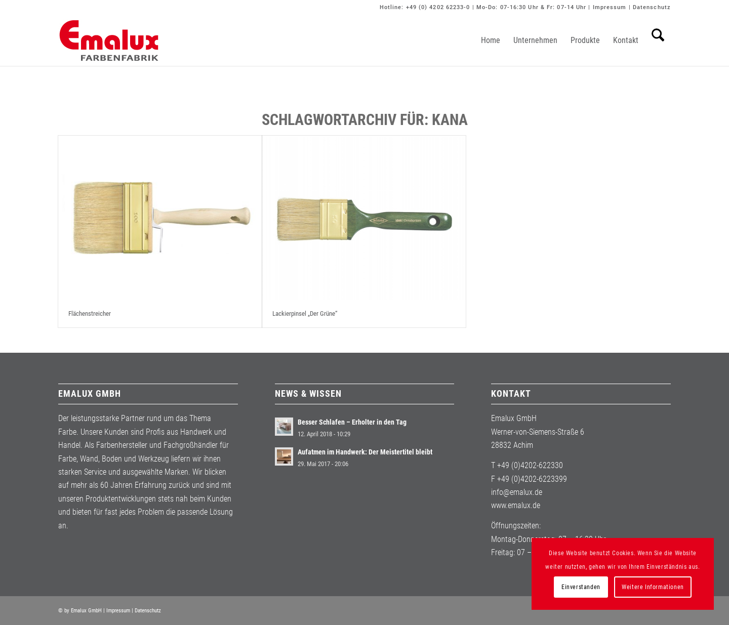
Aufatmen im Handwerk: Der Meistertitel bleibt (365, 452)
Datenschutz (652, 7)
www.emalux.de (515, 505)
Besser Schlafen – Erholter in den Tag (352, 422)
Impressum (610, 7)
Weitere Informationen (653, 587)
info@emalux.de (516, 492)
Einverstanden (580, 587)
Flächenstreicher (89, 313)
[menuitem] (490, 40)
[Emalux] (108, 40)
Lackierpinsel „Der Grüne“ (304, 313)
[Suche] (658, 40)
